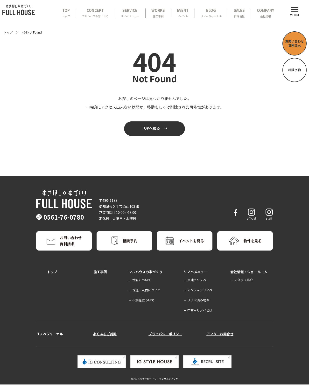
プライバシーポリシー (165, 340)
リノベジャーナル (49, 340)
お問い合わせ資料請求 (294, 43)
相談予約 (294, 70)
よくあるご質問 (105, 340)
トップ (8, 32)
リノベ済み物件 (198, 306)
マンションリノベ (199, 296)
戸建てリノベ (196, 286)
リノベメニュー (195, 278)
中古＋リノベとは (199, 316)
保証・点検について (146, 296)
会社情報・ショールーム (248, 278)
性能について (141, 286)
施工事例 (100, 278)
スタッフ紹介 (243, 286)
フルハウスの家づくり (145, 278)
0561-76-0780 (69, 223)
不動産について (143, 306)
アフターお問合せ (219, 340)
